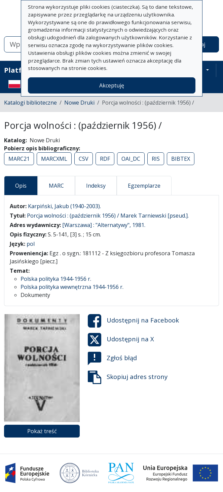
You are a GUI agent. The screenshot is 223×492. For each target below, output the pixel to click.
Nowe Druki (79, 102)
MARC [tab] (56, 185)
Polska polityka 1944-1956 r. (56, 278)
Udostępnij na (133, 321)
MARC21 (19, 158)
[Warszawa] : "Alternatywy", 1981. (103, 225)
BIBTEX (180, 158)
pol (31, 244)
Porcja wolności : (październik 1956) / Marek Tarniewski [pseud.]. (108, 215)
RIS (156, 158)
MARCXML (54, 158)
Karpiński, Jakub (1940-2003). (64, 206)
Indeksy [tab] (96, 185)
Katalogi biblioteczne (30, 102)
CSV (83, 158)
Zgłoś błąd (112, 358)
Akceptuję (111, 85)
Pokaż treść (42, 431)
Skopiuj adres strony (128, 377)
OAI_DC (130, 158)
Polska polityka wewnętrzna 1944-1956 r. (72, 287)
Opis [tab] (21, 185)
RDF (105, 158)
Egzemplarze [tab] (144, 185)
